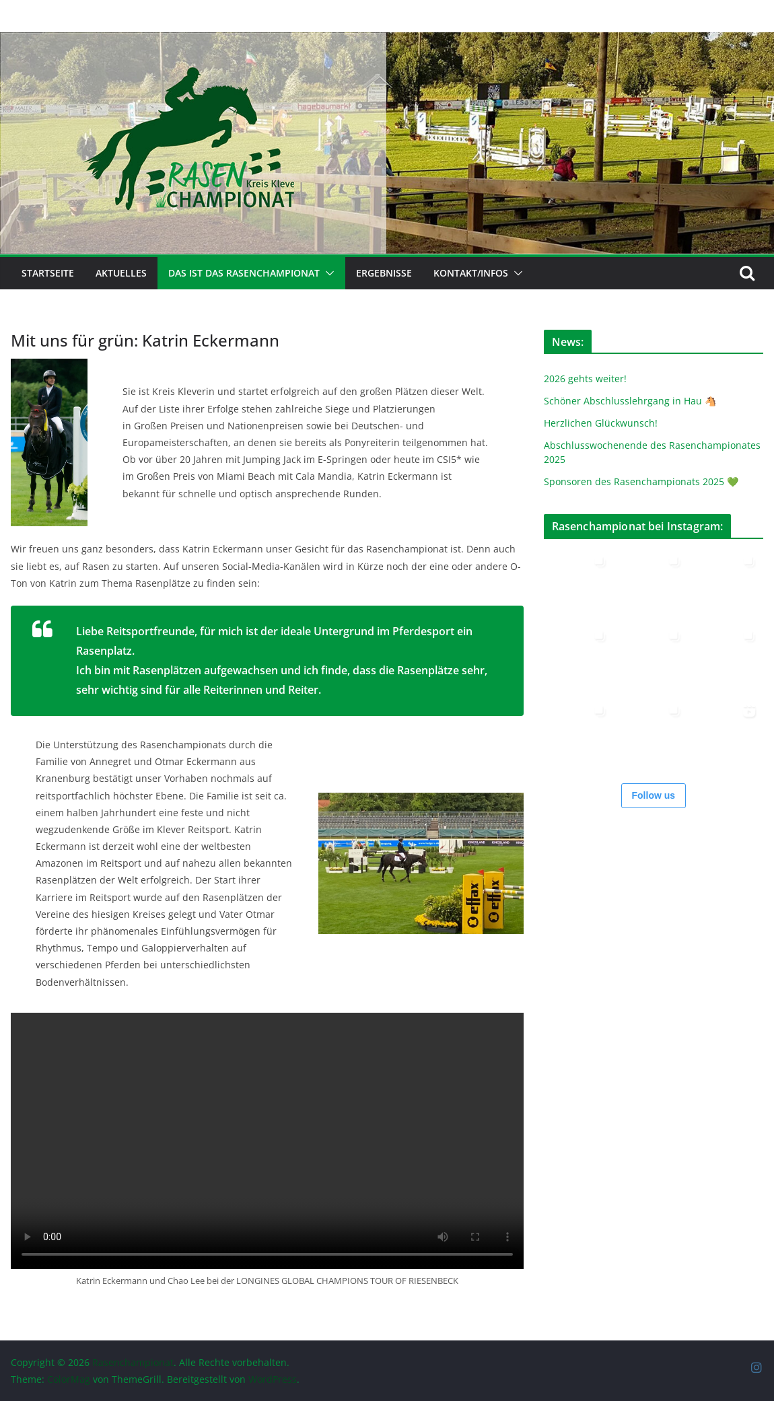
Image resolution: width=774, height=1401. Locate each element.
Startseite (48, 272)
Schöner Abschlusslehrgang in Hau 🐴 (630, 400)
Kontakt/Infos (470, 272)
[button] (327, 273)
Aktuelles (121, 272)
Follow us (654, 795)
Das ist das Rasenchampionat (244, 272)
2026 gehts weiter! (585, 378)
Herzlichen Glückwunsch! (601, 423)
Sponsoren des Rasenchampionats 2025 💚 (641, 481)
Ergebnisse (384, 272)
